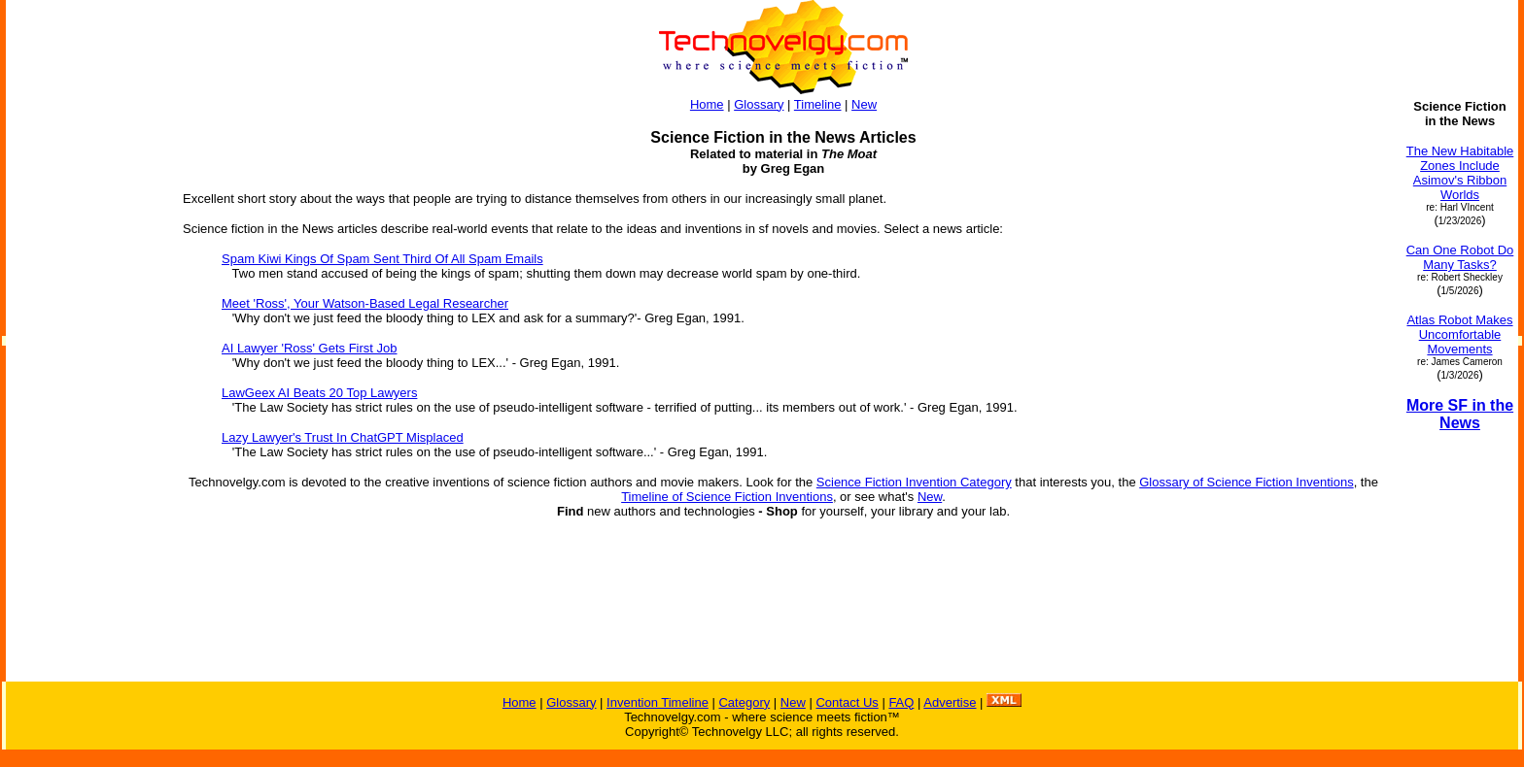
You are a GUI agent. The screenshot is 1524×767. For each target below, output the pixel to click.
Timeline (818, 104)
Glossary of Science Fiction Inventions (1246, 482)
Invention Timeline (657, 702)
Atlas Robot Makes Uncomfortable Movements (1459, 334)
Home (707, 104)
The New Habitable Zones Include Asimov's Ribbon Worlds (1460, 173)
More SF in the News (1459, 414)
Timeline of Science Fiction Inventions (727, 496)
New (864, 104)
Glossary (758, 104)
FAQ (901, 702)
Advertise (949, 702)
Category (744, 702)
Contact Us (846, 702)
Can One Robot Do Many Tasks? (1460, 257)
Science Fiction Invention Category (914, 482)
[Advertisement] (85, 390)
